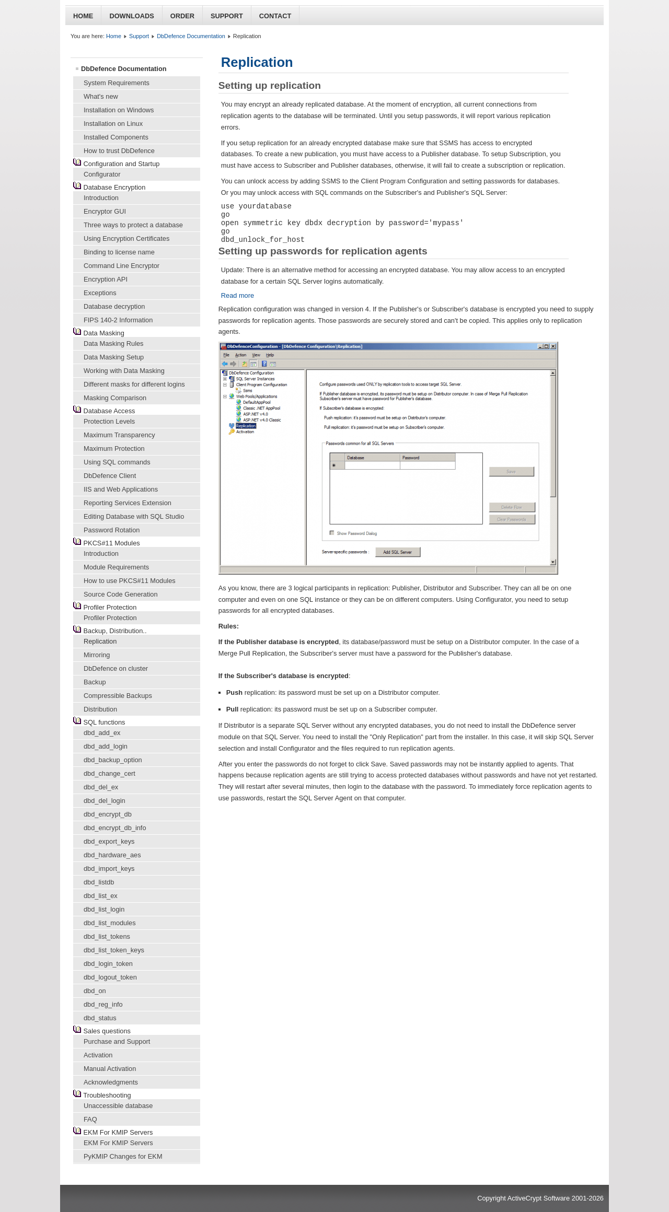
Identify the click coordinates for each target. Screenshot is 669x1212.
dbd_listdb (99, 882)
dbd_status (100, 1018)
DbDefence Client (110, 476)
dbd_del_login (104, 801)
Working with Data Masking (124, 371)
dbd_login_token (108, 964)
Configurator (102, 174)
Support (227, 16)
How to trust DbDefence (119, 151)
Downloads (131, 16)
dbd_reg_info (103, 1004)
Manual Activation (110, 1069)
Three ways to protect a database (133, 225)
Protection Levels (109, 421)
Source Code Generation (121, 594)
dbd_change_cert (109, 773)
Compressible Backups (118, 696)
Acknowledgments (111, 1082)
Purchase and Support (117, 1041)
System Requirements (116, 83)
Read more (237, 295)
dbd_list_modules (110, 923)
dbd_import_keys (109, 868)
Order (182, 16)
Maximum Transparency (119, 435)
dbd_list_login (104, 909)
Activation (98, 1055)
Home (83, 16)
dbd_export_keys (109, 841)
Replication (100, 641)
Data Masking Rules (114, 343)
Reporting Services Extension (127, 503)
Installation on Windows (119, 110)
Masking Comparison (115, 398)
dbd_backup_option (113, 760)
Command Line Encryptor (121, 266)
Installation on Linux (113, 123)
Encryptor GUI (105, 211)
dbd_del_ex (101, 787)
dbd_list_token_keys (114, 950)
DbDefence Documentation (191, 36)
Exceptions (100, 293)
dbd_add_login (106, 746)
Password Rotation (112, 530)
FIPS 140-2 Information (118, 320)
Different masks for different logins (134, 384)
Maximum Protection (114, 448)
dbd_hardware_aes (112, 855)
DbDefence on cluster (116, 668)
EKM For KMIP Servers (118, 1143)
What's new (101, 96)
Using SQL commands (117, 462)
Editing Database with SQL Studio (134, 516)
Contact (275, 16)
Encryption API (106, 279)
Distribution (100, 709)
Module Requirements (116, 567)
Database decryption (114, 306)
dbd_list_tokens (107, 936)
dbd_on (95, 991)
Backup (95, 682)
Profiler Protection (110, 618)
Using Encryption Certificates (126, 238)
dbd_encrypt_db (108, 814)
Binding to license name (119, 252)
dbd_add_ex (102, 733)
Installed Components (116, 137)
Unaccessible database (118, 1106)
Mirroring (97, 655)
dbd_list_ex (101, 896)
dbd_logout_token (110, 977)
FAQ (90, 1119)
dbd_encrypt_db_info (115, 828)
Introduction (101, 198)
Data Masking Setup (114, 357)
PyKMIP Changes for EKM (123, 1156)
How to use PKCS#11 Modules (130, 581)
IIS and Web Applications (121, 489)
